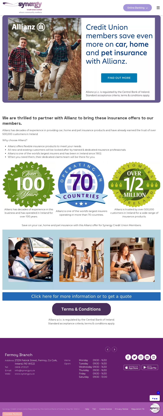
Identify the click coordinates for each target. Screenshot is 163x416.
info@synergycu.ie (25, 370)
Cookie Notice (105, 409)
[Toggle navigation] (158, 7)
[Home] (19, 7)
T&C (94, 409)
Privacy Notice (121, 409)
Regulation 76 (137, 409)
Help (87, 409)
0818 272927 (22, 367)
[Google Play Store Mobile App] (150, 367)
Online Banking (136, 7)
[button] (107, 349)
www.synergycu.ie (25, 373)
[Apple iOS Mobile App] (132, 367)
